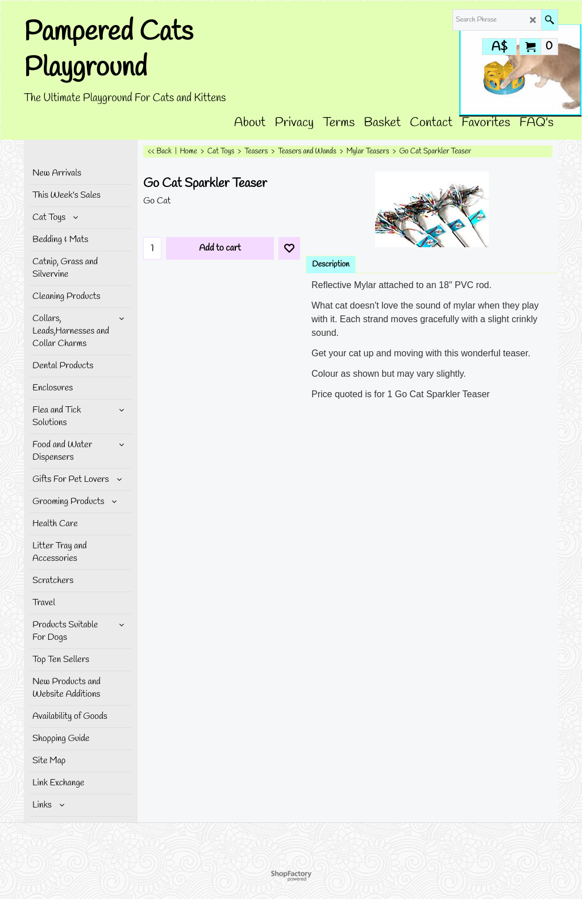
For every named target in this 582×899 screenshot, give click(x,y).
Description (331, 264)
